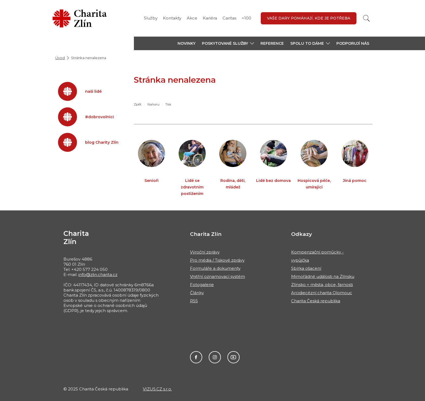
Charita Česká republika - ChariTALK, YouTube (233, 357)
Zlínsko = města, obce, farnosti (322, 284)
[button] (228, 43)
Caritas (229, 18)
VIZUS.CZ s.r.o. (157, 389)
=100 (246, 18)
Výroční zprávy (205, 252)
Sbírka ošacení (306, 268)
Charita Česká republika (315, 300)
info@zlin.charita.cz (97, 274)
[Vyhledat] (366, 18)
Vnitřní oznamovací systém (217, 276)
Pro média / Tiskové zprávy (217, 260)
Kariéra (210, 18)
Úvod (60, 58)
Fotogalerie (202, 284)
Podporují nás (352, 43)
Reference (272, 43)
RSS (194, 300)
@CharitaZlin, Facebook (196, 357)
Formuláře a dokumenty (215, 268)
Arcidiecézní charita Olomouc (321, 292)
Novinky (186, 43)
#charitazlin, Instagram (215, 357)
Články (197, 292)
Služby (150, 18)
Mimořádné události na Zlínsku (322, 276)
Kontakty (172, 18)
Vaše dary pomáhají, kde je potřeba (308, 18)
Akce (192, 18)
